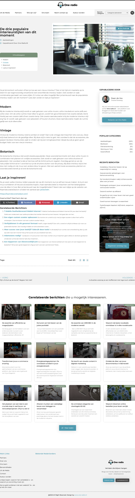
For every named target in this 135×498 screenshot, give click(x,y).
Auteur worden (79, 13)
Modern (5, 59)
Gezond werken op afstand (110, 191)
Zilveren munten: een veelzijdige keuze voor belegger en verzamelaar (49, 406)
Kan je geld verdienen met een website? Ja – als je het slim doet (17, 486)
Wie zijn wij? (31, 13)
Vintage (5, 62)
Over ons (3, 461)
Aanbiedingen (8, 40)
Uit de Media (5, 13)
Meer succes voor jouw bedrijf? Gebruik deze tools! (26, 230)
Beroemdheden (5, 467)
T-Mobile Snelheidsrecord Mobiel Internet (22, 211)
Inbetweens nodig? (12, 236)
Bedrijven (104, 144)
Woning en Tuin (107, 149)
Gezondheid (105, 152)
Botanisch (6, 65)
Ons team (45, 13)
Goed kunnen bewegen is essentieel (114, 201)
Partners (18, 13)
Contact (3, 473)
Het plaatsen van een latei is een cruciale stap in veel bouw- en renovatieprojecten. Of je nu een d (15, 406)
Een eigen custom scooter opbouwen (20, 217)
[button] (132, 13)
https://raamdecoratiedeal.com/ (14, 194)
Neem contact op (61, 13)
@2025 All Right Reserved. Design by (67, 495)
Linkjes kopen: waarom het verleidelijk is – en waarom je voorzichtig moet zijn (16, 481)
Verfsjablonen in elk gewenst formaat (21, 223)
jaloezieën (44, 190)
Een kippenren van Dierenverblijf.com (21, 242)
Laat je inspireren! (9, 68)
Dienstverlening (107, 146)
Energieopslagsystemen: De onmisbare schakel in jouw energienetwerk (48, 363)
